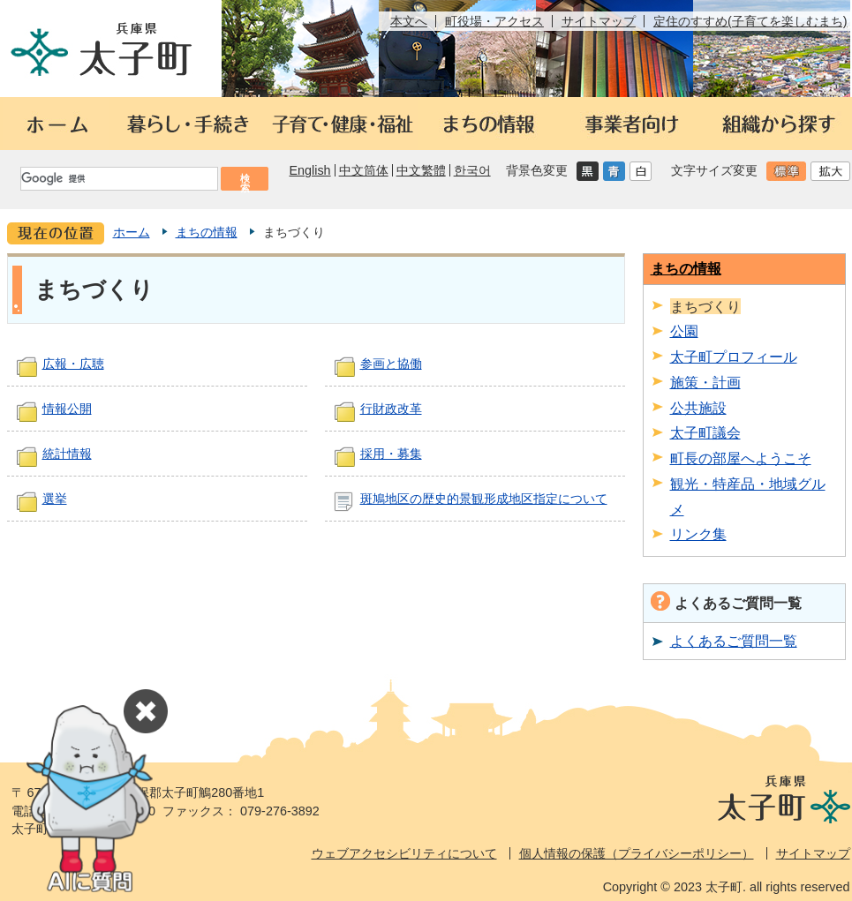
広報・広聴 (73, 364)
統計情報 (67, 454)
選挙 (54, 499)
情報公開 (67, 409)
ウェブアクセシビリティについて (404, 853)
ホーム (131, 232)
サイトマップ (599, 21)
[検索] (118, 179)
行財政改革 (391, 409)
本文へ (408, 21)
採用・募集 (391, 454)
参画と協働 (391, 364)
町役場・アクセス (494, 21)
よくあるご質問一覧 (733, 641)
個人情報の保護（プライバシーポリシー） (636, 853)
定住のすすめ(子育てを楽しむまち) (750, 21)
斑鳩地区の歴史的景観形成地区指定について (483, 499)
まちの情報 (207, 232)
